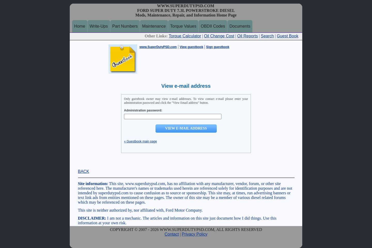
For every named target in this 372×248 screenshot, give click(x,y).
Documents (239, 26)
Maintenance (154, 26)
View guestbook (191, 47)
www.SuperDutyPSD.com (158, 47)
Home (79, 26)
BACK (83, 171)
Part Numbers (125, 26)
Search (267, 36)
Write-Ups (99, 26)
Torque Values (183, 26)
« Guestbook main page (140, 141)
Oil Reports (247, 36)
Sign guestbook (217, 47)
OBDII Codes (213, 26)
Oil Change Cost (219, 36)
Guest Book (287, 36)
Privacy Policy (194, 234)
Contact (172, 234)
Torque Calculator (185, 36)
